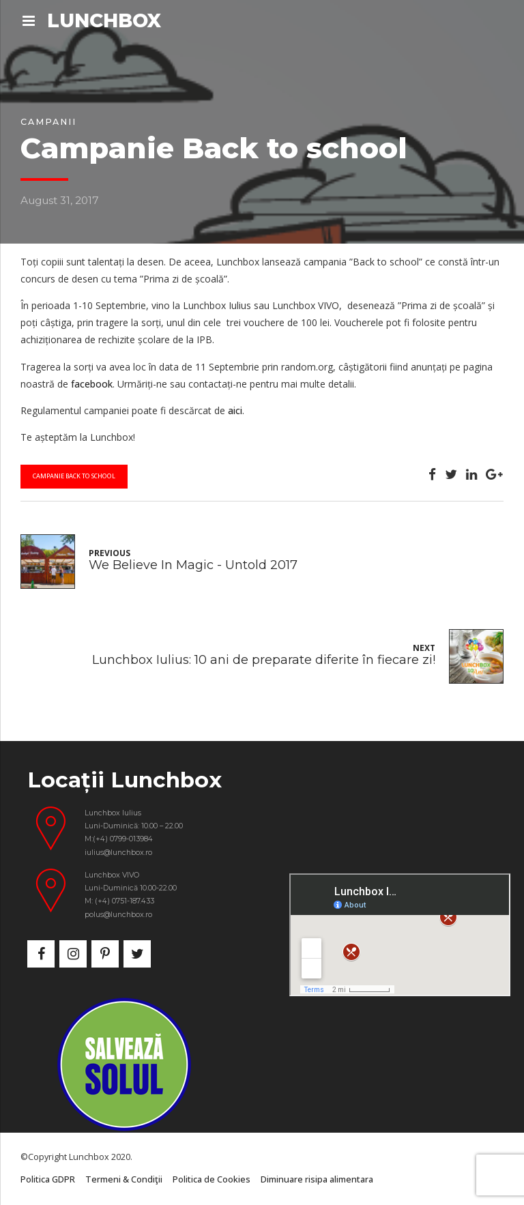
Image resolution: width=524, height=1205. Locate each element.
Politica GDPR (47, 1179)
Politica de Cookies (211, 1179)
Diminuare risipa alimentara (317, 1179)
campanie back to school (74, 475)
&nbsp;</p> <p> (399, 934)
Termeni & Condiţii (123, 1179)
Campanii (48, 122)
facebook (92, 383)
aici (235, 410)
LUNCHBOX (104, 20)
